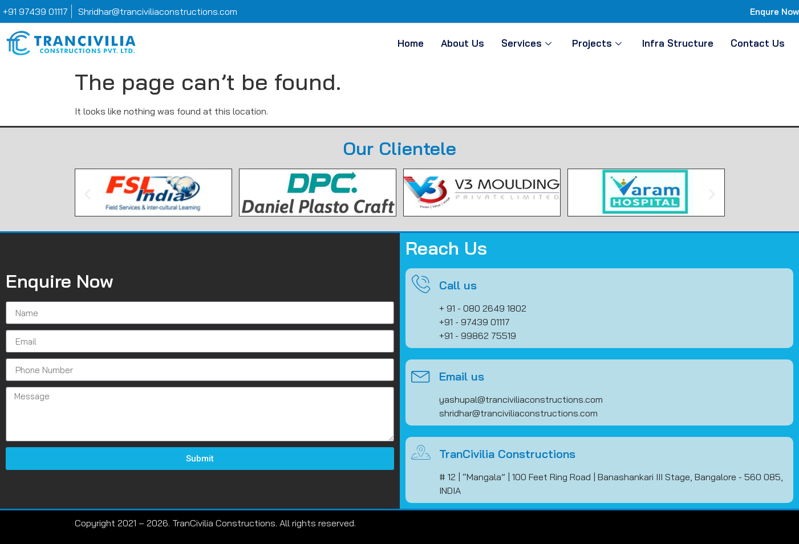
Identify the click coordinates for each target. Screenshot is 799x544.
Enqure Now (774, 11)
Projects (597, 43)
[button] (87, 194)
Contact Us (758, 43)
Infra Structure (677, 43)
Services (526, 43)
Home (411, 43)
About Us (462, 43)
